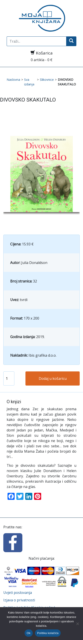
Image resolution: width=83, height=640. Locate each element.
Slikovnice (47, 79)
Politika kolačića (48, 633)
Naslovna (13, 79)
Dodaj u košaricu (53, 378)
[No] (77, 623)
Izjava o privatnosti (19, 600)
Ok (29, 633)
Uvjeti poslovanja (17, 592)
